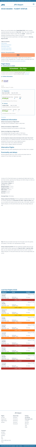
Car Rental (27, 417)
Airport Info (15, 415)
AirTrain (3, 432)
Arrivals (3, 417)
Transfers (3, 433)
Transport (3, 430)
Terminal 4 (15, 419)
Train (2, 441)
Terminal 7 (15, 422)
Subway (3, 435)
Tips (26, 425)
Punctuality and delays (6, 48)
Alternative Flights (5, 46)
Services (27, 422)
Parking (26, 415)
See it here (28, 72)
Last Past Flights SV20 (6, 49)
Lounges (27, 420)
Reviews (27, 423)
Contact (17, 445)
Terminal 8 (15, 423)
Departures (3, 419)
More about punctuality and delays (17, 61)
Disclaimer (13, 445)
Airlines (2, 422)
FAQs (26, 427)
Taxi (2, 438)
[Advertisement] (18, 20)
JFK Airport (18, 5)
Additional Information (6, 44)
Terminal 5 (15, 420)
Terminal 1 (15, 417)
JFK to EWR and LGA (6, 440)
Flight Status (4, 43)
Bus (2, 437)
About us (20, 445)
